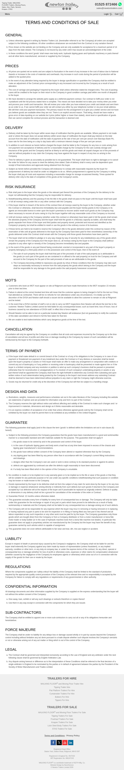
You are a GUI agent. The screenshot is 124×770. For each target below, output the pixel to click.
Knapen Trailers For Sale (62, 723)
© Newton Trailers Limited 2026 (62, 768)
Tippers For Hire (62, 701)
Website (56, 765)
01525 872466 (105, 4)
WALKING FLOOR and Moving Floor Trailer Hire (62, 684)
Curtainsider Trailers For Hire (62, 694)
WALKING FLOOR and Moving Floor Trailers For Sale (62, 713)
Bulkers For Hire (62, 697)
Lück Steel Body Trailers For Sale (62, 726)
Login (106, 14)
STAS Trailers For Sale (62, 729)
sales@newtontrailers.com (109, 8)
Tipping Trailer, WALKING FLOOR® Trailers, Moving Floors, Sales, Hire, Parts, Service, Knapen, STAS (14, 6)
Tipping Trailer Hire (62, 688)
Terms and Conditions (54, 736)
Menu (7, 14)
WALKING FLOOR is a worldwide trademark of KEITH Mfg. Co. (62, 763)
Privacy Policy (73, 736)
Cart (117, 14)
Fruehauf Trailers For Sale (62, 720)
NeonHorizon (69, 765)
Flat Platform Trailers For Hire (62, 691)
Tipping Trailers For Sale (62, 716)
